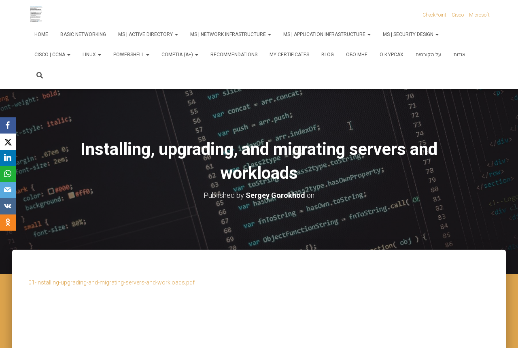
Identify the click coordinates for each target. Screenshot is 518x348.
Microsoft (479, 15)
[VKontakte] (8, 206)
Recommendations (233, 54)
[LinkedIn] (8, 158)
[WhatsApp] (8, 174)
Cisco (458, 15)
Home (41, 34)
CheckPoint (434, 15)
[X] (8, 142)
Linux (92, 54)
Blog (327, 54)
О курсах (391, 54)
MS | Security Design (411, 34)
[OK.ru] (8, 222)
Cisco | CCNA (52, 54)
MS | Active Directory (148, 34)
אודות (459, 54)
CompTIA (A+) (179, 54)
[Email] (8, 190)
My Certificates (289, 54)
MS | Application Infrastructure (327, 34)
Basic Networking (83, 34)
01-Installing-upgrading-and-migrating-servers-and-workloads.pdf (111, 282)
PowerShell (131, 54)
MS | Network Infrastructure (230, 34)
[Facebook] (8, 125)
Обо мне (356, 54)
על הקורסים (429, 54)
